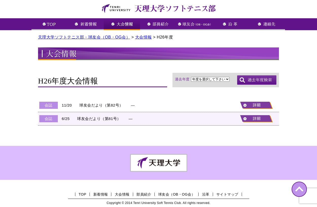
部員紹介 (143, 194)
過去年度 (182, 79)
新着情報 (100, 194)
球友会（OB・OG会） (176, 194)
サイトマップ (227, 194)
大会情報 (122, 194)
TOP (82, 194)
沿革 (205, 194)
